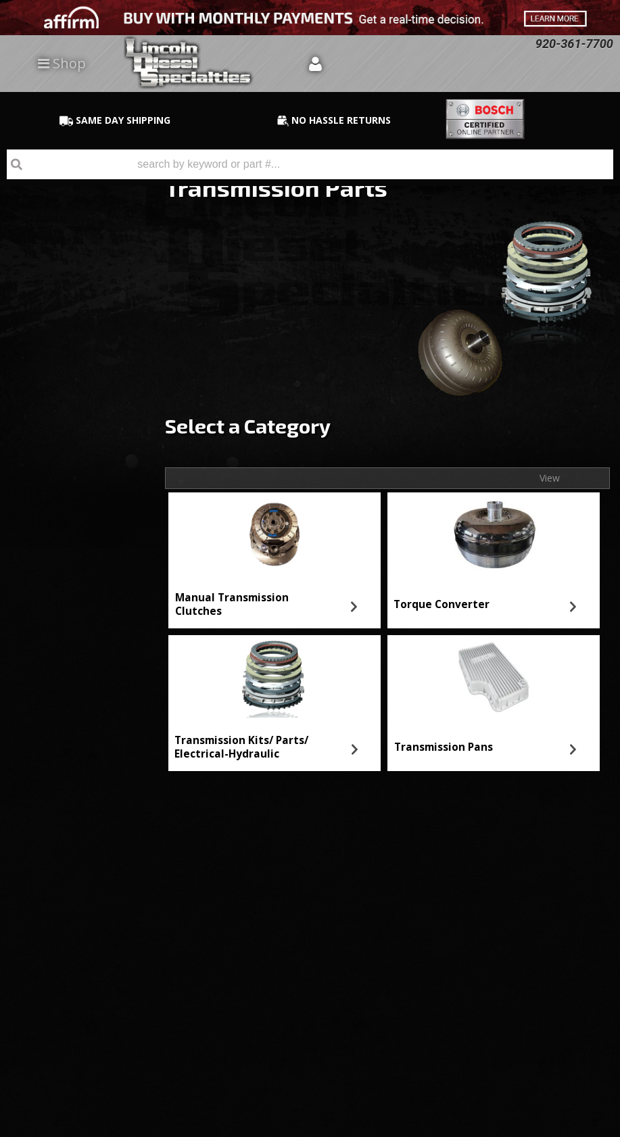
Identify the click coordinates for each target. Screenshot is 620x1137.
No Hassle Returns (82, 465)
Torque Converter (442, 604)
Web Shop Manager (577, 1126)
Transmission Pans (443, 747)
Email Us (57, 538)
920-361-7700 (68, 576)
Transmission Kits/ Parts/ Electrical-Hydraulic (241, 747)
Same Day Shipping (83, 387)
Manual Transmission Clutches (232, 604)
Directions (72, 982)
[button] (310, 164)
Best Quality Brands (85, 426)
